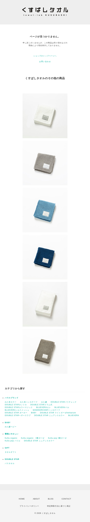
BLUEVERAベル (62, 407)
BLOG (51, 499)
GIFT (7, 448)
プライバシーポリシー (29, 506)
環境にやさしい (11, 434)
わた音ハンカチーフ (29, 402)
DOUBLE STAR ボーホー (16, 413)
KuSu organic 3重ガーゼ (32, 438)
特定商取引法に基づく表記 (58, 506)
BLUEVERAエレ (43, 407)
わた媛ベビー (10, 427)
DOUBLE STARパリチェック (64, 402)
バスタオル (10, 463)
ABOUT (36, 499)
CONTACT (66, 499)
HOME (22, 499)
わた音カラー (10, 402)
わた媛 (44, 402)
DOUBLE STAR (12, 459)
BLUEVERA (73, 415)
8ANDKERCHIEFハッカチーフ (46, 410)
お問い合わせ (45, 62)
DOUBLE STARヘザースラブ (18, 415)
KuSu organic (11, 438)
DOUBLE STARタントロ (16, 405)
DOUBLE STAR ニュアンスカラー (49, 415)
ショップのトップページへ (45, 56)
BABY (33, 413)
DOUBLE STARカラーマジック (19, 407)
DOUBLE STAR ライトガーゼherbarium (58, 413)
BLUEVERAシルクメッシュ (17, 410)
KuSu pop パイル (12, 441)
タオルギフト (10, 452)
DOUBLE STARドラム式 (41, 405)
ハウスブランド (11, 398)
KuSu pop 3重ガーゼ (57, 438)
